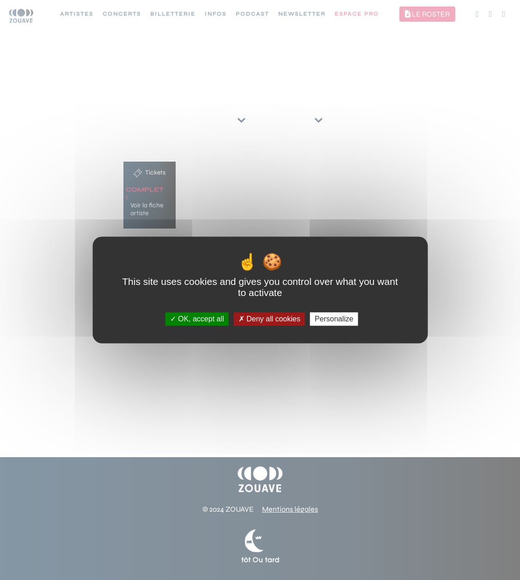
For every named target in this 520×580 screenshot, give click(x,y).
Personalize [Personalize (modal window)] (334, 319)
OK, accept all (197, 319)
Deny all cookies (269, 319)
